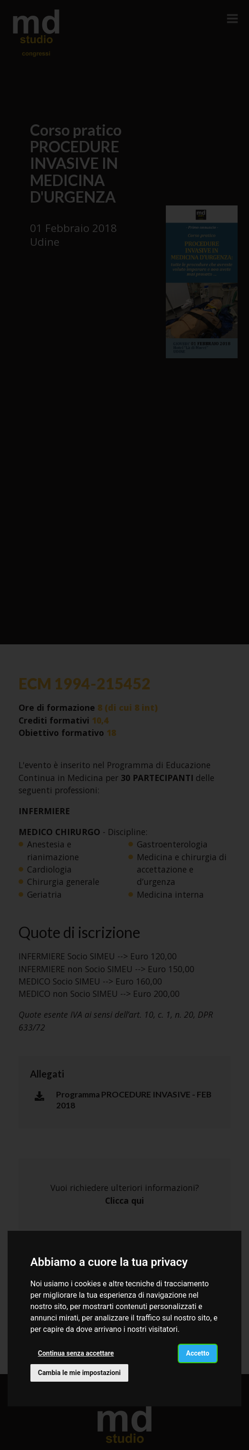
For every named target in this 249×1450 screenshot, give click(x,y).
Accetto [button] (198, 1353)
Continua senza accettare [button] (76, 1353)
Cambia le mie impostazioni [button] (79, 1372)
